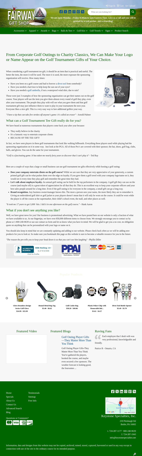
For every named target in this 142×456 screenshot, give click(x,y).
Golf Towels (95, 31)
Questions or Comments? (17, 418)
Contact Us (11, 404)
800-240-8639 (129, 431)
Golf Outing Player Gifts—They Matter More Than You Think (76, 340)
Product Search (121, 31)
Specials (9, 397)
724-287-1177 (115, 431)
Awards (44, 31)
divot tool (62, 83)
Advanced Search (14, 408)
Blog (8, 412)
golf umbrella (34, 90)
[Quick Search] (109, 12)
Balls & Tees (66, 31)
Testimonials (34, 393)
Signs (107, 31)
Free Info (32, 400)
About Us (10, 400)
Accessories (19, 31)
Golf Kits (81, 31)
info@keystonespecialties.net (123, 437)
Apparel (32, 31)
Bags (54, 31)
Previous (6, 298)
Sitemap (32, 397)
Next (135, 298)
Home (9, 393)
